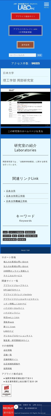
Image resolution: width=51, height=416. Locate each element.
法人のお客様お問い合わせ (16, 266)
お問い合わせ (37, 405)
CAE (5, 232)
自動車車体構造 (9, 239)
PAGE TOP (25, 250)
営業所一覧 (27, 405)
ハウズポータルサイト (14, 308)
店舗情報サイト (11, 359)
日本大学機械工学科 (16, 201)
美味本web (9, 322)
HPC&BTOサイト (12, 290)
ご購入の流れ (18, 408)
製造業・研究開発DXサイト (16, 340)
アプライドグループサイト (16, 285)
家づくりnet (9, 326)
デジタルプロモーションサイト (18, 336)
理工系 (21, 236)
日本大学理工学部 (15, 196)
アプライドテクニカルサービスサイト (21, 299)
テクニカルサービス (13, 275)
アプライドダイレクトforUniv (18, 294)
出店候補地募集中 (12, 364)
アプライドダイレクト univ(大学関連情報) (25, 30)
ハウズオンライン (12, 313)
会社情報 (8, 350)
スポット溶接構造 (16, 232)
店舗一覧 (8, 355)
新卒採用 (25, 45)
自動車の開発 (31, 236)
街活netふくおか (12, 317)
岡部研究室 (30, 232)
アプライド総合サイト (25, 16)
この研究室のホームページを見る (25, 131)
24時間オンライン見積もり (16, 271)
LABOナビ (9, 331)
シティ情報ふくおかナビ (15, 303)
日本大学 (11, 191)
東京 (14, 236)
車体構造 (21, 239)
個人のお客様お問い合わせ (16, 262)
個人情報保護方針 (31, 408)
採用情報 (8, 368)
